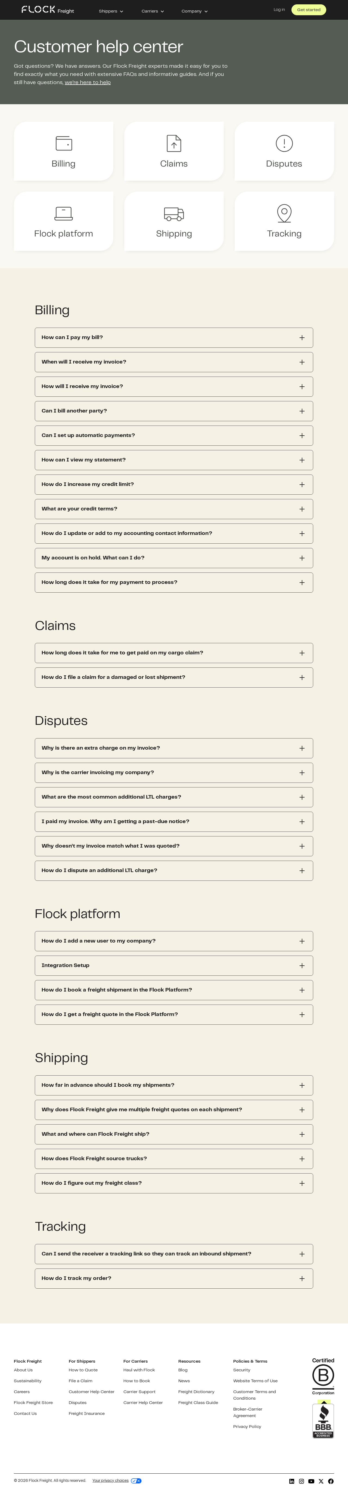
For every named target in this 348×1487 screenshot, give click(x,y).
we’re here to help (88, 82)
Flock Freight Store (33, 1403)
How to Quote (83, 1370)
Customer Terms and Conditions (254, 1395)
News (184, 1381)
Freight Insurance (87, 1414)
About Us (23, 1370)
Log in (279, 10)
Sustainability (28, 1381)
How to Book (136, 1381)
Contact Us (25, 1414)
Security (241, 1370)
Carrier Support (139, 1392)
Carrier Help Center (143, 1403)
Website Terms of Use (255, 1381)
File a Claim (80, 1381)
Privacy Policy (247, 1427)
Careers (22, 1392)
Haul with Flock (139, 1370)
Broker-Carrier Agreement (247, 1412)
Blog (183, 1370)
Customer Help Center (91, 1392)
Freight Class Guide (198, 1403)
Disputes (77, 1403)
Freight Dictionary (196, 1392)
